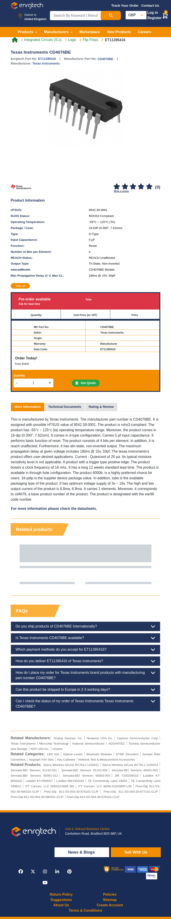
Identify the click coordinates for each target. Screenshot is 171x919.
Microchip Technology (54, 743)
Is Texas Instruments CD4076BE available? (85, 638)
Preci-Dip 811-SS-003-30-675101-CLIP (71, 791)
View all (20, 285)
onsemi (58, 749)
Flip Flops (90, 40)
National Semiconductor (88, 743)
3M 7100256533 (126, 775)
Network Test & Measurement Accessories (106, 759)
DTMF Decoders (127, 754)
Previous (18, 564)
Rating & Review (101, 407)
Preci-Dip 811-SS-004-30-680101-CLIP (37, 797)
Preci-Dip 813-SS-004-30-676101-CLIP (93, 797)
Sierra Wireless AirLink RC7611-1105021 (71, 765)
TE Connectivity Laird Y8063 (107, 781)
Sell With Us (135, 852)
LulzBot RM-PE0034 (70, 781)
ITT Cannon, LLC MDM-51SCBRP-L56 (105, 786)
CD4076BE (105, 59)
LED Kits (53, 754)
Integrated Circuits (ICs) (43, 40)
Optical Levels (73, 754)
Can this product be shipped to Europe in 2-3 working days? (85, 689)
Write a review (121, 191)
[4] (141, 186)
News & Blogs (82, 852)
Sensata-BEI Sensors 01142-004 (84, 770)
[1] (117, 186)
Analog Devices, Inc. (68, 738)
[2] (125, 186)
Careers (144, 32)
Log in (152, 12)
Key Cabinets (66, 759)
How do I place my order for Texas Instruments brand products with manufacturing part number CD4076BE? (85, 675)
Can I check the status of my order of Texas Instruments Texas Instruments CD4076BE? (85, 703)
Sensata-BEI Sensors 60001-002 (135, 770)
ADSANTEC (116, 743)
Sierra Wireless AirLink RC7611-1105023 (130, 765)
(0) (157, 187)
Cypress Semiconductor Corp (137, 738)
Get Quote (86, 383)
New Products (119, 32)
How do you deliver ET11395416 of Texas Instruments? (85, 661)
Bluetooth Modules (99, 754)
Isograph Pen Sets (41, 759)
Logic (72, 40)
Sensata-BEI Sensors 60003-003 (86, 775)
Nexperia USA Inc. (100, 738)
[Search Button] (111, 15)
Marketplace (89, 32)
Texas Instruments (46, 63)
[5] (149, 186)
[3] (133, 186)
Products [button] (26, 32)
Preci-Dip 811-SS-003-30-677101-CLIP (131, 791)
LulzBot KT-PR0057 (39, 781)
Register (154, 18)
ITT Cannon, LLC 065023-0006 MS (49, 786)
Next (152, 564)
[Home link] (15, 40)
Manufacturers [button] (57, 32)
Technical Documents (64, 407)
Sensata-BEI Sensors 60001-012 (34, 775)
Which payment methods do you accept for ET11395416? (85, 649)
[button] (165, 16)
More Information (27, 407)
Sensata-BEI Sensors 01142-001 (34, 770)
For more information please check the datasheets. (54, 508)
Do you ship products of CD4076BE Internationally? (85, 626)
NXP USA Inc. (40, 749)
